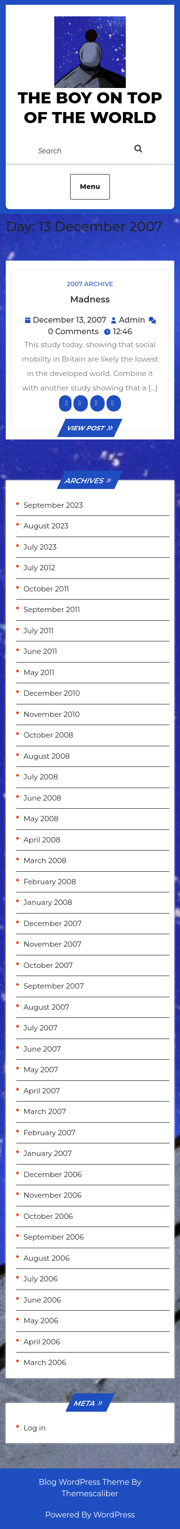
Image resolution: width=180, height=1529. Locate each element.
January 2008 (48, 902)
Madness (90, 299)
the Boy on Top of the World (90, 107)
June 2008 (42, 797)
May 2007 (41, 1069)
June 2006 (42, 1299)
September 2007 (54, 985)
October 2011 (46, 588)
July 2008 (41, 776)
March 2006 (45, 1362)
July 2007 (41, 1027)
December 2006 (53, 1174)
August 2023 (46, 525)
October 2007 (48, 965)
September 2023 (53, 505)
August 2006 (47, 1258)
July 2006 (41, 1278)
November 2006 (53, 1195)
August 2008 (47, 756)
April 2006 (42, 1341)
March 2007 (45, 1111)
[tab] (148, 150)
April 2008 (42, 839)
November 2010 (52, 714)
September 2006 (54, 1236)
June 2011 (40, 651)
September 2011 (52, 609)
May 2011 (39, 672)
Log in (35, 1427)
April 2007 (42, 1090)
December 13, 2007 (69, 320)
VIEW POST (90, 428)
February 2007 (49, 1132)
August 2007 (46, 1007)
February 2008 (50, 881)
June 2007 (42, 1048)
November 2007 (53, 944)
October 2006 (48, 1216)
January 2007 (48, 1153)
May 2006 (41, 1320)
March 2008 (45, 860)
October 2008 (48, 734)
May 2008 (41, 818)
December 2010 (52, 693)
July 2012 (39, 567)
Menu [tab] (90, 186)
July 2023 (40, 546)
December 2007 (53, 923)
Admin (132, 320)
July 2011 (39, 630)
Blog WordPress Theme (84, 1482)
